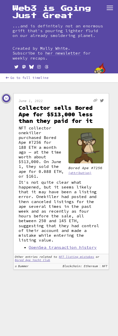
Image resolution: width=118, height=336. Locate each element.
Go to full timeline (27, 78)
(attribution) (79, 173)
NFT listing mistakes (76, 257)
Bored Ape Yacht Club (32, 260)
